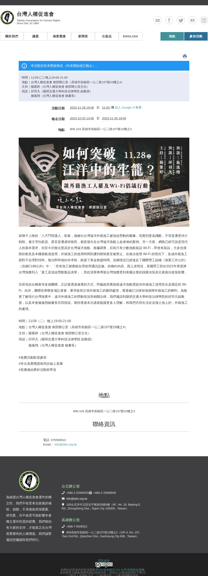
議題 (35, 38)
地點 (61, 120)
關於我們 (11, 38)
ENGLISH (185, 3)
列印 (184, 46)
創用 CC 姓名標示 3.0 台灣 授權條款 (115, 560)
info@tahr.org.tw (66, 434)
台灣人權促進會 (39, 16)
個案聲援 (59, 38)
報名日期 (58, 109)
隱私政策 (104, 550)
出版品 (107, 38)
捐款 (172, 38)
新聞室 (83, 38)
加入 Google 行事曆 (127, 97)
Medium (161, 21)
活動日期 (58, 98)
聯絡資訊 (104, 414)
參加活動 (196, 38)
